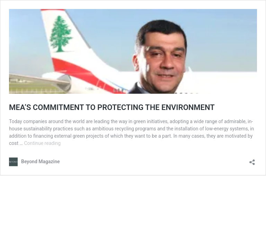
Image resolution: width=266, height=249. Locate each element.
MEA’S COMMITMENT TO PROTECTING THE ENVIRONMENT (112, 107)
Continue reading (42, 143)
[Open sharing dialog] (252, 160)
